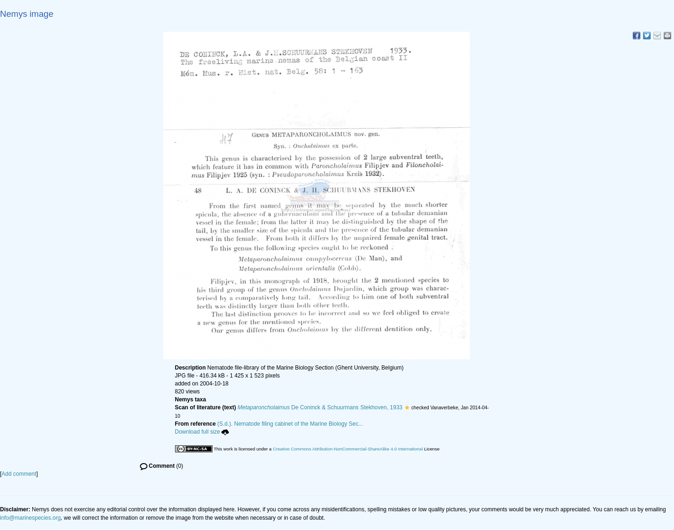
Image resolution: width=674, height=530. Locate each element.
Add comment (18, 474)
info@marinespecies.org (30, 518)
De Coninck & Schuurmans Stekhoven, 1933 (320, 407)
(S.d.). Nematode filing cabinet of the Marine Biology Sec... (290, 424)
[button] (407, 407)
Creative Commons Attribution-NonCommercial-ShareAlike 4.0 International (348, 448)
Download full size (202, 431)
